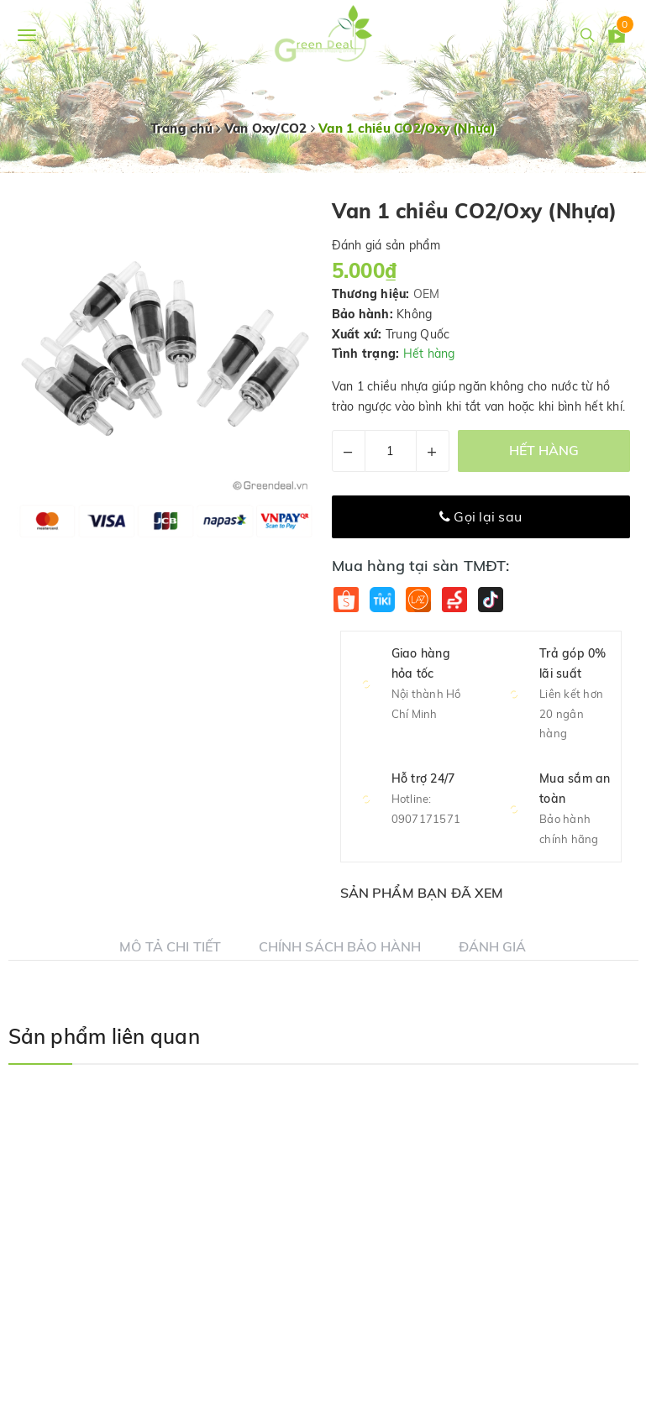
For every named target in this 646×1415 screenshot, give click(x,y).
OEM (426, 293)
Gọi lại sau (480, 516)
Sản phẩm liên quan (104, 1036)
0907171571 (426, 818)
